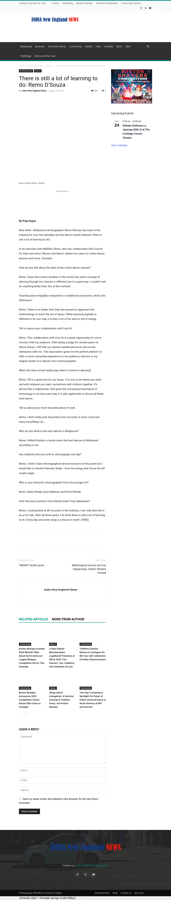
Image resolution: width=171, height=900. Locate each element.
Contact (55, 3)
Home (22, 65)
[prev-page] (21, 714)
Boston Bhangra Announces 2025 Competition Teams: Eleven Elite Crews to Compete (30, 699)
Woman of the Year (45, 56)
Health (88, 46)
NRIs (128, 46)
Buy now (139, 892)
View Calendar (119, 145)
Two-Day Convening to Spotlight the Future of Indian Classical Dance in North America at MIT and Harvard (93, 699)
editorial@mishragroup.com (92, 865)
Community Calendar (131, 3)
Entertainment (35, 65)
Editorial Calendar (84, 3)
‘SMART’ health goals (31, 565)
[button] (147, 46)
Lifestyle (108, 46)
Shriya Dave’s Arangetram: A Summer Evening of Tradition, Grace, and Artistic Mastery (61, 699)
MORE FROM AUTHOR (68, 619)
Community (75, 46)
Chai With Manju (57, 46)
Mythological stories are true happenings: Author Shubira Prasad (89, 569)
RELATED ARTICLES (33, 619)
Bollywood (26, 46)
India (98, 46)
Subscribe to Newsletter (107, 3)
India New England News (34, 90)
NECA (119, 46)
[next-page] (27, 714)
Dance (49, 65)
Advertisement (102, 892)
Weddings (26, 56)
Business (40, 46)
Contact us (126, 892)
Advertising (67, 3)
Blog (115, 892)
